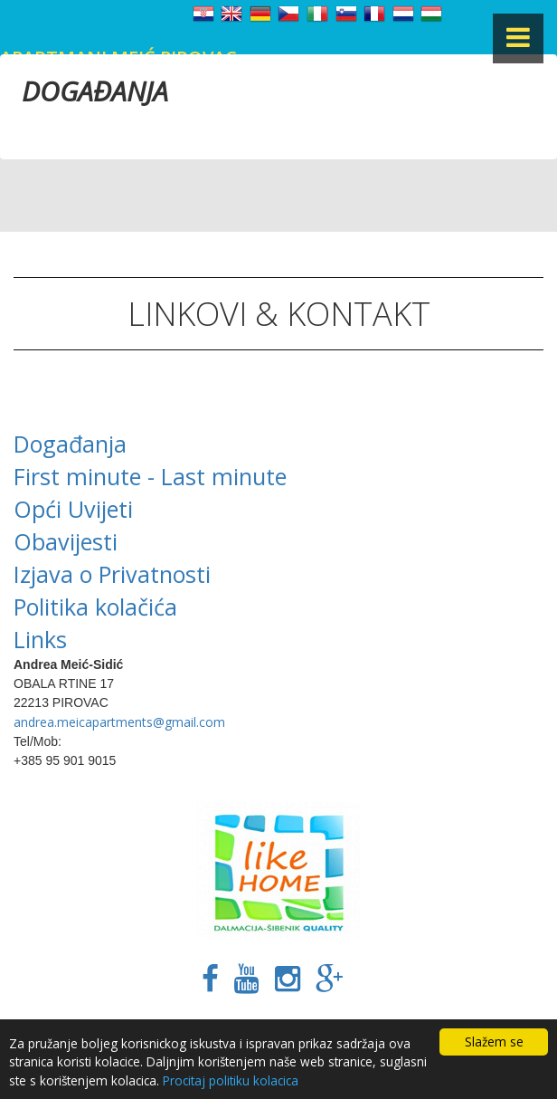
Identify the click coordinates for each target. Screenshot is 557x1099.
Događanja (70, 443)
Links (40, 639)
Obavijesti (66, 541)
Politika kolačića (95, 606)
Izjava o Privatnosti (112, 574)
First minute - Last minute (150, 476)
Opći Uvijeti (73, 508)
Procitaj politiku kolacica (230, 1080)
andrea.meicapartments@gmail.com (119, 722)
